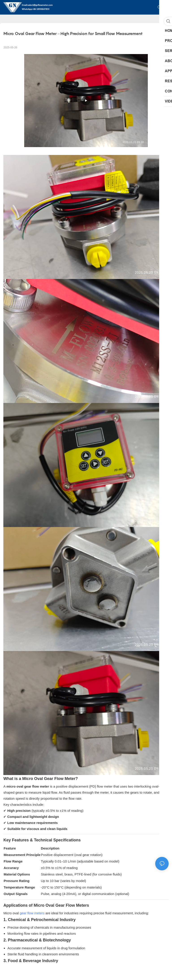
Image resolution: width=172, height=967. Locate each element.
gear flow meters (32, 913)
